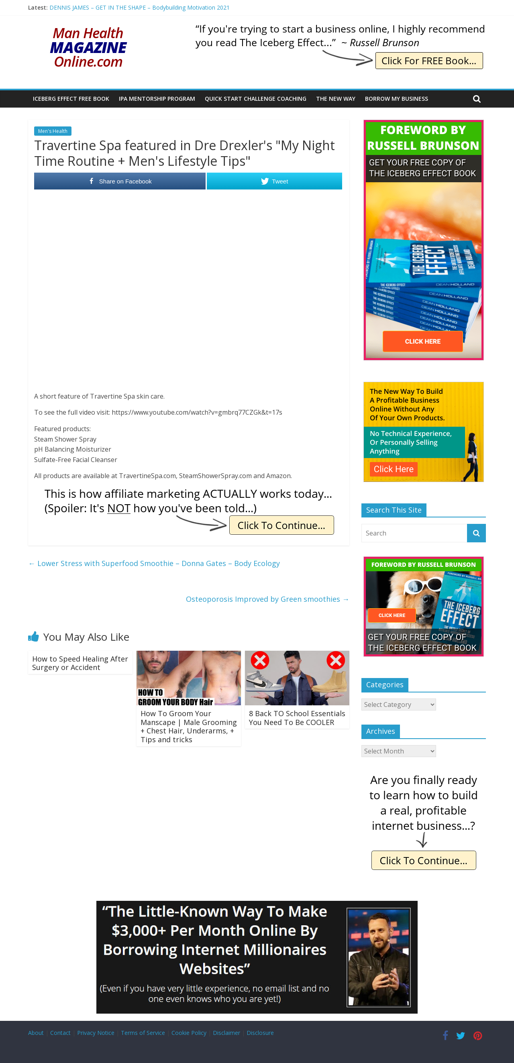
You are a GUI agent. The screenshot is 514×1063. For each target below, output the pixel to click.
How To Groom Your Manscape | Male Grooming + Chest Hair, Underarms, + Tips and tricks (189, 726)
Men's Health (52, 131)
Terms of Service (143, 1033)
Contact (60, 1033)
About (36, 1033)
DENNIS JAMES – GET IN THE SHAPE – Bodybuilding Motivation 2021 (139, 7)
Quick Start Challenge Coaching (255, 98)
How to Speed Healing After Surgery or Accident (80, 663)
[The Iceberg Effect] (423, 124)
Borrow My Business (396, 98)
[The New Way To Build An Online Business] (423, 386)
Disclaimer (226, 1033)
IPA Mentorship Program (157, 98)
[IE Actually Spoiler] (189, 492)
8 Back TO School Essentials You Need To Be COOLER (297, 718)
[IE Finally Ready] (423, 775)
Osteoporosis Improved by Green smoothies (267, 599)
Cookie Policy (188, 1033)
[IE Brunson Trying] (340, 28)
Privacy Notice (95, 1033)
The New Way (335, 98)
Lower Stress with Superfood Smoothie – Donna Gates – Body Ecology (154, 563)
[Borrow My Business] (257, 905)
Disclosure (260, 1033)
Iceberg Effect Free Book (71, 98)
